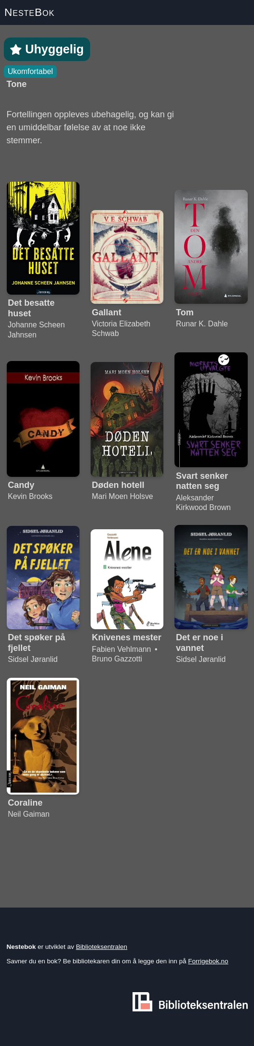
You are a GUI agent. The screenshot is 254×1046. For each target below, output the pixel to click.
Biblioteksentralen (102, 946)
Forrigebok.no (208, 961)
